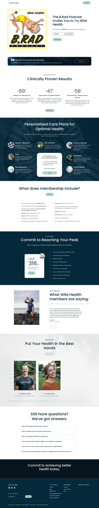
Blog (51, 489)
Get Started (57, 39)
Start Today (50, 110)
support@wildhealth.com (56, 493)
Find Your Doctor (50, 354)
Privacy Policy (18, 504)
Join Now (86, 2)
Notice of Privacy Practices (42, 504)
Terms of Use (33, 504)
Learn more (81, 61)
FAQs (65, 491)
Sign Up (49, 173)
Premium (66, 487)
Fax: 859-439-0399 (54, 498)
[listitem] (25, 379)
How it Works (67, 489)
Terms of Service (25, 504)
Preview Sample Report (49, 168)
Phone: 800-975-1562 (55, 495)
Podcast (51, 487)
